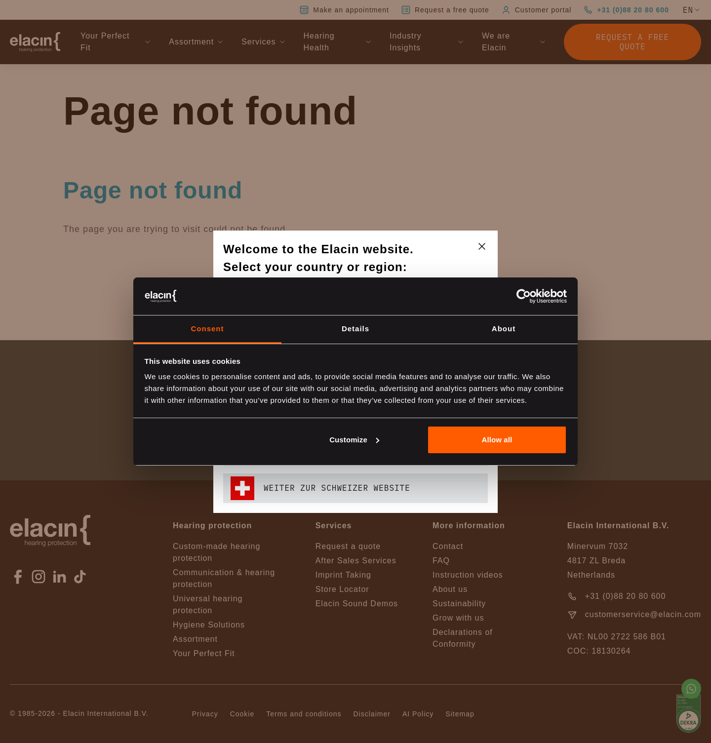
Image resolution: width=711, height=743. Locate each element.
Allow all (497, 439)
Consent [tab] (207, 328)
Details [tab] (355, 328)
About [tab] (503, 328)
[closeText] (482, 246)
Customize (354, 439)
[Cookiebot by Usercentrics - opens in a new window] (523, 296)
